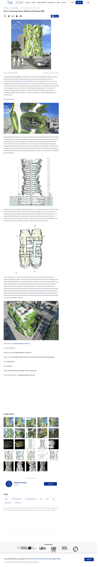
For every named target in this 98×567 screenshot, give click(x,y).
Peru (53, 81)
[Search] (21, 2)
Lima (50, 81)
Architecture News (16, 499)
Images (33, 2)
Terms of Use (33, 559)
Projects (27, 2)
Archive (63, 2)
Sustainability (69, 435)
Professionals (51, 2)
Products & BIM (41, 2)
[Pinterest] (20, 16)
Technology (80, 435)
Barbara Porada (20, 482)
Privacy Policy (43, 559)
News (58, 2)
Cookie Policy (56, 559)
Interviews (18, 503)
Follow (50, 484)
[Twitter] (9, 16)
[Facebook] (5, 16)
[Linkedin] (13, 16)
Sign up (79, 2)
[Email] (17, 16)
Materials (89, 435)
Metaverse (68, 439)
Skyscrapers (8, 503)
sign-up (37, 562)
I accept (89, 559)
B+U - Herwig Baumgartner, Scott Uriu (19, 343)
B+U (41, 499)
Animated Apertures (29, 81)
